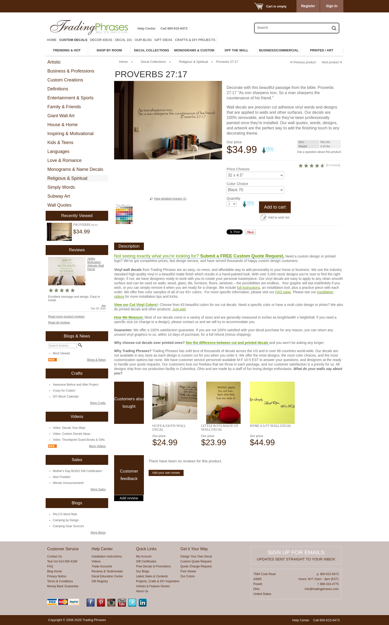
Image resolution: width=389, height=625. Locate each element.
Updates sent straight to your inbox (296, 559)
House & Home (62, 124)
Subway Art (58, 196)
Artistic (54, 62)
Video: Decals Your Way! (69, 428)
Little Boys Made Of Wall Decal (219, 446)
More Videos (97, 446)
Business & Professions (70, 71)
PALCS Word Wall (65, 514)
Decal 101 (123, 40)
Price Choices (238, 187)
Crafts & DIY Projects (195, 40)
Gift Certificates (146, 561)
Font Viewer (188, 571)
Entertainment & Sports (70, 97)
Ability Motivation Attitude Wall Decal (95, 264)
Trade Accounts (102, 566)
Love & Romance (64, 160)
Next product (332, 62)
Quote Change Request (196, 566)
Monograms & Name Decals (75, 169)
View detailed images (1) (170, 198)
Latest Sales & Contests (152, 576)
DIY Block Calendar (66, 396)
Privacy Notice (56, 576)
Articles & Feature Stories (153, 586)
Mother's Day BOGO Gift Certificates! (77, 471)
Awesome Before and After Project (75, 384)
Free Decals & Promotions (153, 566)
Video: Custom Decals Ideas (71, 434)
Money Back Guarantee (62, 586)
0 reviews (310, 183)
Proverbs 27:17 (85, 224)
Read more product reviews (66, 316)
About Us (142, 591)
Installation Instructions (107, 556)
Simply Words (61, 187)
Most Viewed (61, 353)
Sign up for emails (295, 552)
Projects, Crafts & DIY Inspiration (157, 581)
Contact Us (54, 556)
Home (52, 40)
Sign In (332, 6)
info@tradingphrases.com (322, 589)
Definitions (57, 88)
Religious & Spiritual (67, 178)
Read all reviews (59, 322)
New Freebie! (61, 477)
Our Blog (143, 40)
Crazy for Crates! (64, 390)
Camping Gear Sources (68, 526)
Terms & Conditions (60, 581)
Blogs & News (96, 360)
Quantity (233, 217)
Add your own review (166, 491)
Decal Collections (153, 62)
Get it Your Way (194, 549)
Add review (129, 517)
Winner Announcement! (68, 483)
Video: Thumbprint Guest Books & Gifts (79, 439)
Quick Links (146, 549)
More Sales (98, 489)
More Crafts (98, 403)
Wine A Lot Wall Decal (270, 444)
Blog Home (54, 571)
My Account (143, 556)
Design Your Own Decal (196, 556)
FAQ (50, 566)
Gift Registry (100, 581)
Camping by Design (66, 520)
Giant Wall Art (60, 115)
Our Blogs (142, 571)
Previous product (303, 62)
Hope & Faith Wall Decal (169, 446)
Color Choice (237, 202)
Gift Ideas (163, 40)
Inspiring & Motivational (70, 133)
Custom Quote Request (195, 561)
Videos (96, 561)
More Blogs (98, 532)
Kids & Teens (60, 142)
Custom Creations (65, 79)
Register (308, 6)
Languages (58, 151)
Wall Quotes (59, 205)
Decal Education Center (107, 576)
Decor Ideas (101, 40)
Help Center (146, 28)
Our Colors (187, 576)
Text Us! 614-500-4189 (62, 561)
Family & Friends (64, 106)
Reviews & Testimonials (107, 571)
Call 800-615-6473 (174, 28)
